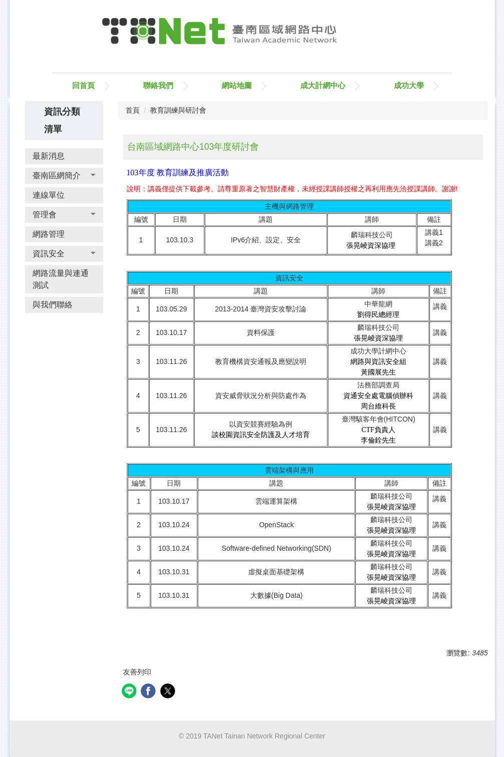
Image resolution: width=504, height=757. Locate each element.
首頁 (133, 110)
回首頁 (83, 85)
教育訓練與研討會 (178, 110)
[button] (64, 176)
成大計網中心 (322, 85)
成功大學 (409, 85)
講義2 (434, 243)
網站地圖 (237, 85)
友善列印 (137, 672)
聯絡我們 (158, 85)
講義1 (434, 232)
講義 (440, 332)
